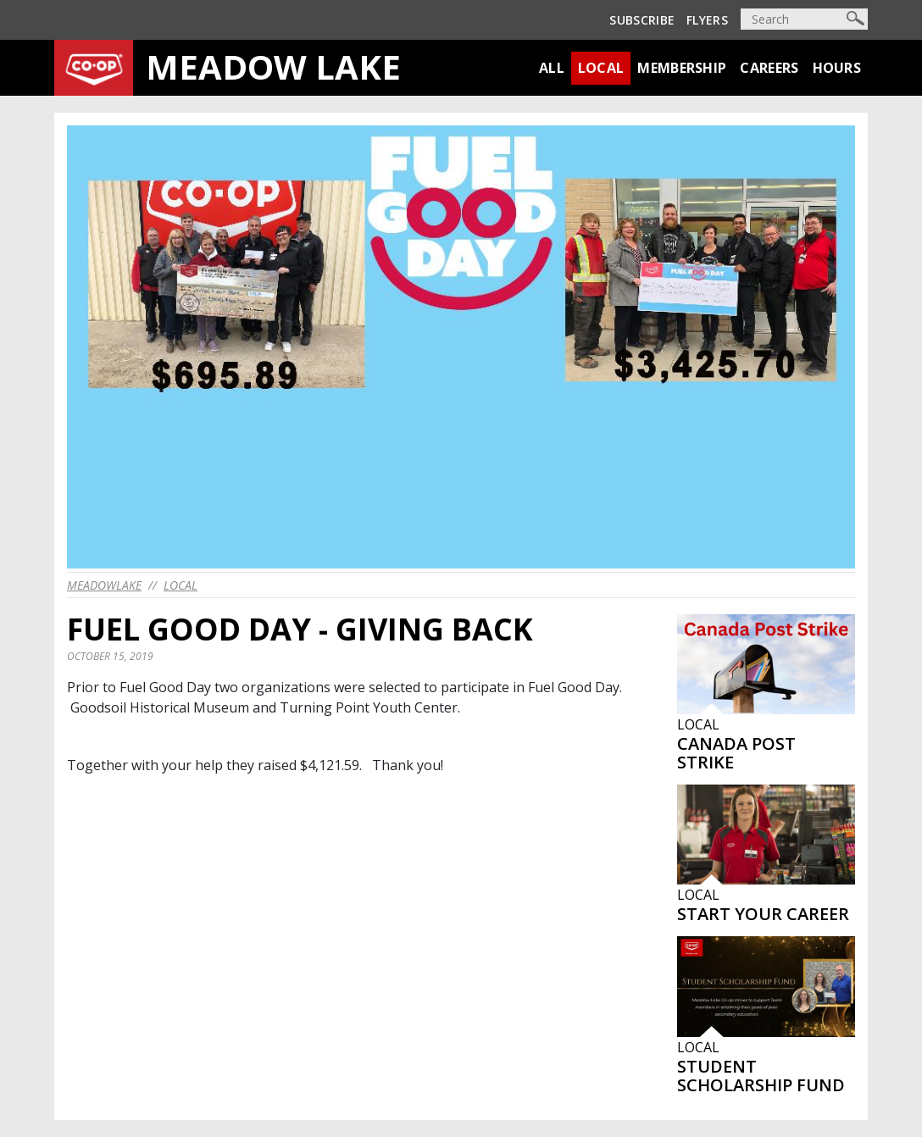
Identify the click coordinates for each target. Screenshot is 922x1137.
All (551, 67)
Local (601, 67)
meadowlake (104, 585)
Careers (769, 67)
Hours (837, 67)
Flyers (707, 20)
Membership (681, 67)
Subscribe (642, 20)
